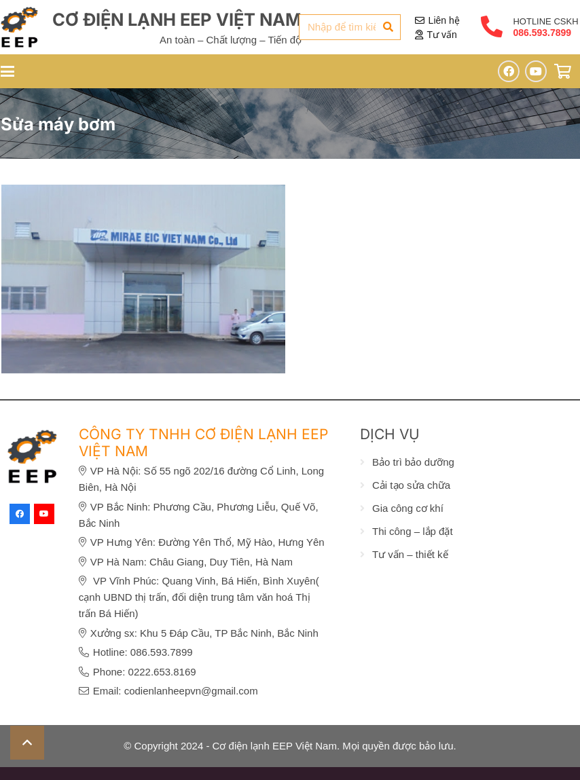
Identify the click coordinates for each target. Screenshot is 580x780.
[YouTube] (536, 71)
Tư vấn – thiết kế (410, 554)
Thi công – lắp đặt (412, 531)
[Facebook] (509, 71)
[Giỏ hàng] (563, 71)
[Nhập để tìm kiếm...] (350, 27)
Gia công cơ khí (407, 508)
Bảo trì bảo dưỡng (413, 462)
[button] (27, 743)
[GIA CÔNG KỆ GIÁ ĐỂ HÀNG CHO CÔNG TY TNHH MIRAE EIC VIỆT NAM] (143, 192)
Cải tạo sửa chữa (411, 485)
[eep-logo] (19, 27)
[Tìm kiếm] (388, 27)
